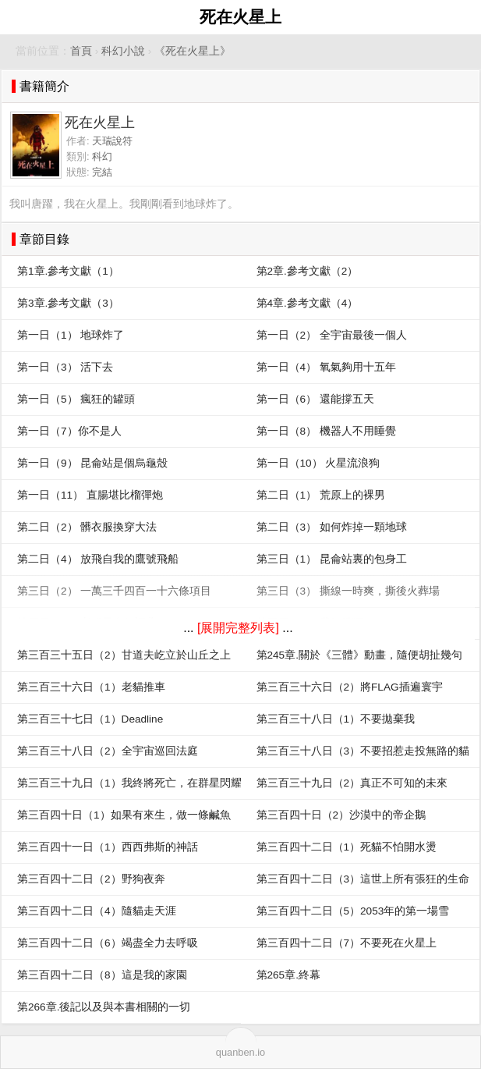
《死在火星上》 (192, 51)
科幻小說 (123, 51)
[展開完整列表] (238, 627)
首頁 (81, 51)
